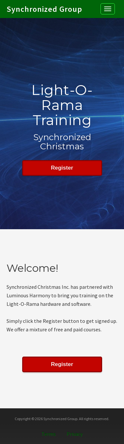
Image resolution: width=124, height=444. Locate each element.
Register (62, 168)
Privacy (75, 434)
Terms (48, 434)
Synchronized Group (44, 5)
